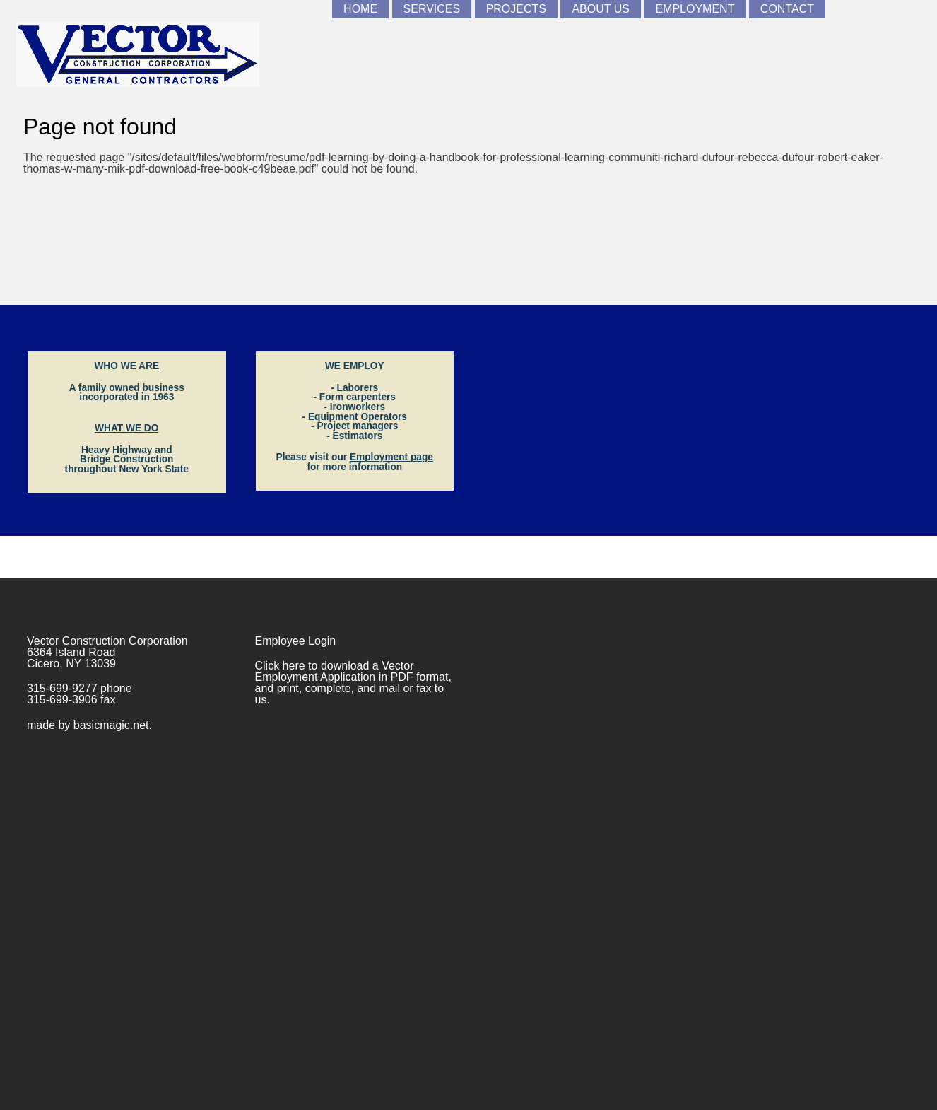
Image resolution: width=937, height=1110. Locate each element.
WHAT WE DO (126, 428)
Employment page (391, 457)
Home (360, 9)
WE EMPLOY (354, 366)
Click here (280, 666)
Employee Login (295, 641)
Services (432, 9)
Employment (694, 9)
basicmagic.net (111, 725)
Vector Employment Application (334, 671)
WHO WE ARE (126, 366)
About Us (601, 9)
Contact (787, 9)
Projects (516, 9)
